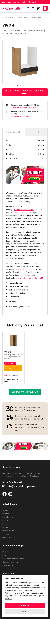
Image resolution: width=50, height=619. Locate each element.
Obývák (5, 510)
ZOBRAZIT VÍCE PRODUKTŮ (25, 392)
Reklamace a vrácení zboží (13, 559)
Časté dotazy (7, 565)
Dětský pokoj (7, 517)
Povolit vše (25, 605)
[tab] (17, 86)
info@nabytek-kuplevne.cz (23, 486)
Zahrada (5, 534)
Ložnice (5, 514)
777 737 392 (14, 481)
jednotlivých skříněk (19, 212)
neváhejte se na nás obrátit (31, 278)
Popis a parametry (13, 132)
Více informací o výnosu (19, 116)
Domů (4, 17)
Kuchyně (5, 524)
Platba (4, 555)
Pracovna (6, 520)
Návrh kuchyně (8, 537)
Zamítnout (25, 612)
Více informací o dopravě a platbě (23, 107)
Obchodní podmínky (10, 562)
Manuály (36, 132)
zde (17, 596)
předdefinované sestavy (24, 209)
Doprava (5, 552)
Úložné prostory (8, 531)
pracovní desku (22, 269)
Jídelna (5, 527)
